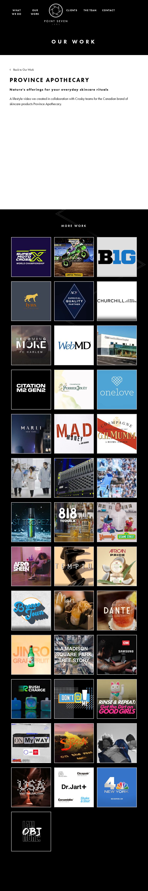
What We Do (16, 12)
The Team (90, 10)
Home (55, 14)
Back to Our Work (22, 70)
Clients (71, 10)
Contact (108, 10)
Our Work (35, 12)
